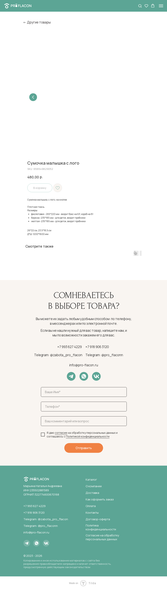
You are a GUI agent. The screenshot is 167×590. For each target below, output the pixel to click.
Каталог (91, 479)
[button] (140, 6)
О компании (94, 486)
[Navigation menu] (161, 5)
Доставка (92, 493)
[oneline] (84, 421)
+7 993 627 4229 (69, 347)
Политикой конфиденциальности (87, 436)
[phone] (84, 406)
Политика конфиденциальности (101, 527)
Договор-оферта (98, 519)
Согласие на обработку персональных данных (102, 537)
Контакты (92, 513)
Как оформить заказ (100, 499)
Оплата (91, 506)
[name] (84, 392)
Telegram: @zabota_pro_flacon (58, 355)
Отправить (84, 448)
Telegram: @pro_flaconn (104, 355)
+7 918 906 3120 (97, 347)
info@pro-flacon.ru (83, 365)
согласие (61, 433)
